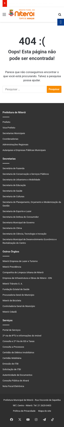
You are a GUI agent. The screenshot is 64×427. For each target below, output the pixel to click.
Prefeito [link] (6, 122)
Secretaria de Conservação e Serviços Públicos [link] (26, 174)
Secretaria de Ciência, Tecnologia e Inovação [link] (24, 233)
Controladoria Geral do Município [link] (19, 306)
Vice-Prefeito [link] (9, 127)
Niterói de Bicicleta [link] (12, 300)
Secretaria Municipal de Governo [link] (18, 222)
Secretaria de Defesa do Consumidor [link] (21, 217)
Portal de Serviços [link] (11, 330)
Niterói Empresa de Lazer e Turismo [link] (20, 261)
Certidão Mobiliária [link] (12, 358)
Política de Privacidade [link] (25, 411)
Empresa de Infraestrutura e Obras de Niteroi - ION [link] (27, 278)
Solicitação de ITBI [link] (12, 369)
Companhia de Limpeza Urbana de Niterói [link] (23, 272)
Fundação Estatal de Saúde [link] (16, 289)
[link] (4, 16)
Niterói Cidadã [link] (10, 311)
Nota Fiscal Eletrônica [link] (13, 386)
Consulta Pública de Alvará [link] (16, 380)
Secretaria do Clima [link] (12, 228)
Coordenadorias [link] (10, 139)
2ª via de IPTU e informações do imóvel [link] (22, 335)
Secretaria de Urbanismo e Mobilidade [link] (21, 179)
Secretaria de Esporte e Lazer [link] (17, 211)
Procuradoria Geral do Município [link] (18, 295)
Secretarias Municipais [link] (14, 133)
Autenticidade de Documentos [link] (17, 375)
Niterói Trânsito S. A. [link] (13, 283)
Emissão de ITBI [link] (10, 363)
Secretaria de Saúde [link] (12, 191)
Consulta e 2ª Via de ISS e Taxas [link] (18, 341)
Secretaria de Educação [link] (14, 185)
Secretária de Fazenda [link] (13, 168)
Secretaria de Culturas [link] (13, 196)
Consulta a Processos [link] (13, 347)
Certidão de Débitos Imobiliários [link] (18, 352)
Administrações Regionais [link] (15, 144)
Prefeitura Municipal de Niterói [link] (18, 400)
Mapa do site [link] (44, 411)
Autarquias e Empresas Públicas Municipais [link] (24, 150)
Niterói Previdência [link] (12, 267)
